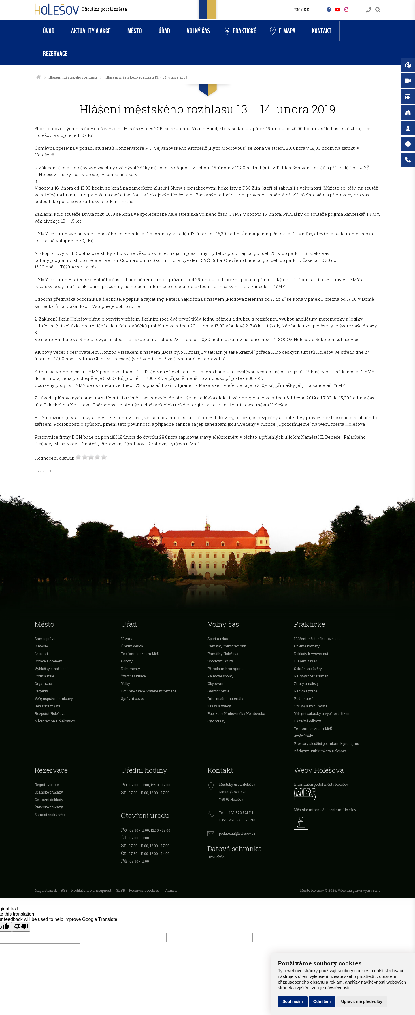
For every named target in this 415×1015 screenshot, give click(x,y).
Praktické (240, 30)
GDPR (120, 890)
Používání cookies (144, 890)
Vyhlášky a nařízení (51, 668)
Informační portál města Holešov (321, 784)
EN (297, 9)
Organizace (44, 683)
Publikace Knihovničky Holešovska (236, 713)
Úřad (164, 31)
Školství (41, 653)
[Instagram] (346, 9)
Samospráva (45, 638)
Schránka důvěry (308, 668)
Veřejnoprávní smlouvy (54, 698)
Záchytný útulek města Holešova (320, 751)
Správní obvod (133, 698)
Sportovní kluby (220, 661)
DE (306, 9)
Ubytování (216, 683)
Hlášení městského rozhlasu (72, 77)
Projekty (41, 691)
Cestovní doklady (49, 799)
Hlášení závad (305, 661)
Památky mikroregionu (226, 646)
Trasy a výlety (219, 706)
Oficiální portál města (104, 9)
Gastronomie (218, 691)
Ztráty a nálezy (306, 683)
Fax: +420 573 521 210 (237, 820)
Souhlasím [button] (292, 1001)
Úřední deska (132, 646)
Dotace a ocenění (48, 661)
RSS (64, 890)
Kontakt (321, 31)
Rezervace (55, 54)
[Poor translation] (21, 927)
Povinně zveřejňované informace (148, 691)
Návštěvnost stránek (311, 676)
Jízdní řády (303, 736)
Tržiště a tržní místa (310, 706)
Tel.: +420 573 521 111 (236, 812)
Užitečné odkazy (307, 721)
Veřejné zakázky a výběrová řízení (322, 713)
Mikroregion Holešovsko (55, 721)
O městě (41, 646)
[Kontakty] (368, 10)
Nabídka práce (305, 691)
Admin (171, 890)
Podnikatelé (44, 676)
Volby (125, 683)
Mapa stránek (46, 890)
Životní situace (133, 676)
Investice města (48, 706)
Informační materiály (225, 698)
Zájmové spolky (220, 676)
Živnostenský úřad (50, 814)
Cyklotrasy (216, 721)
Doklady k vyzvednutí (311, 653)
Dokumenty (130, 668)
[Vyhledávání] (377, 10)
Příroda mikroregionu (225, 668)
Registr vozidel (47, 784)
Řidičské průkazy (49, 807)
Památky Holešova (222, 653)
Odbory (127, 661)
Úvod (48, 31)
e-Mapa (282, 31)
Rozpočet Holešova (50, 713)
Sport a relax (217, 638)
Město (134, 31)
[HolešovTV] (338, 9)
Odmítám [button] (322, 1001)
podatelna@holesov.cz (237, 833)
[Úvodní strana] (38, 77)
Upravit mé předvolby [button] (361, 1001)
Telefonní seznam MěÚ (140, 653)
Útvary (126, 638)
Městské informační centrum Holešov (325, 809)
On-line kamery (307, 646)
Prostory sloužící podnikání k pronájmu (326, 743)
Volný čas (198, 31)
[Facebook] (329, 9)
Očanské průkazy (49, 792)
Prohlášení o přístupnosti (91, 890)
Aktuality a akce (91, 31)
